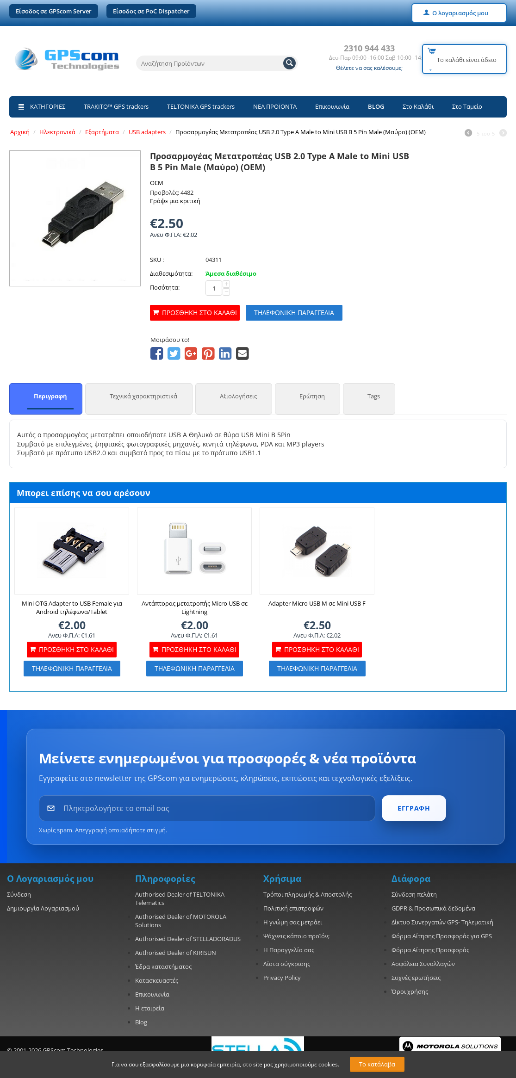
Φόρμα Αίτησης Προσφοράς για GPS (442, 936)
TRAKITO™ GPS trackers (116, 106)
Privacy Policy (282, 977)
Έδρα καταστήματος (163, 966)
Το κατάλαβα (377, 1064)
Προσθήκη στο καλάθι (199, 312)
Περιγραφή (50, 396)
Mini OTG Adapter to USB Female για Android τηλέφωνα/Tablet (72, 607)
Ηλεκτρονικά (57, 132)
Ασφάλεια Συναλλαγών (423, 964)
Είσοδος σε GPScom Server (54, 11)
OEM (156, 183)
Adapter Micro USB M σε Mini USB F (317, 603)
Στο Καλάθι (418, 106)
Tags (373, 396)
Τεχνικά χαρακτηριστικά (143, 396)
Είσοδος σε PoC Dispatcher (151, 11)
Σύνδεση (19, 894)
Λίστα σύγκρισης (286, 964)
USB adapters (147, 132)
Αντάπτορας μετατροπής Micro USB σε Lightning (195, 607)
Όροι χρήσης (410, 991)
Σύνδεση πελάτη (414, 894)
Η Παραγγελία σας (288, 950)
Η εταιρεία (149, 1008)
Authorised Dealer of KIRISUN (175, 952)
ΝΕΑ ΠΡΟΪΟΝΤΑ (275, 106)
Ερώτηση (312, 396)
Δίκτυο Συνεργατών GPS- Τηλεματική (442, 922)
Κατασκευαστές (156, 980)
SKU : (157, 259)
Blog (141, 1022)
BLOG (376, 106)
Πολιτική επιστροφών (293, 908)
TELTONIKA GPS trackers (201, 106)
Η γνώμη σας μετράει (292, 922)
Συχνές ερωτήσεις (416, 977)
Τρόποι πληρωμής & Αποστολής (307, 894)
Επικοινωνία (332, 106)
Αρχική (20, 132)
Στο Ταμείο (467, 106)
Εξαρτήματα (102, 132)
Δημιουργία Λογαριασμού (43, 908)
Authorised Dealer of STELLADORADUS (188, 939)
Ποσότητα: (165, 287)
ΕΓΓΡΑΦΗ (414, 808)
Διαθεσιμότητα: (171, 273)
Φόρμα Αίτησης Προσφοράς (430, 950)
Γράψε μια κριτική (175, 201)
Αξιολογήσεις (238, 396)
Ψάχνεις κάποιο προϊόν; (296, 936)
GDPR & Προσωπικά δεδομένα (433, 908)
